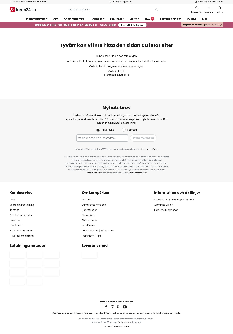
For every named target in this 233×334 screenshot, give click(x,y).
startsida (109, 75)
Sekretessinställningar (63, 313)
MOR (132, 25)
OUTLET (191, 19)
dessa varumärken (149, 149)
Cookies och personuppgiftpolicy (120, 313)
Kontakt (14, 210)
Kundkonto (16, 225)
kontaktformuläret (94, 173)
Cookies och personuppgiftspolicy (174, 199)
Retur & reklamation (21, 230)
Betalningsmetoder (21, 215)
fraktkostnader (124, 322)
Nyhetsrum (107, 230)
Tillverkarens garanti (22, 235)
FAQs (13, 199)
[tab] (44, 214)
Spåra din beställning (22, 204)
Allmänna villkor (163, 204)
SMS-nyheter (89, 220)
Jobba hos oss (90, 230)
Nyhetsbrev (89, 215)
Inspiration (88, 235)
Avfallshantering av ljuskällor (167, 313)
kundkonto (122, 75)
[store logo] (23, 9)
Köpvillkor (99, 313)
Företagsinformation (166, 210)
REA (149, 19)
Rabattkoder (89, 210)
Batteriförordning (144, 313)
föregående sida (115, 66)
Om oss (86, 199)
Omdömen (88, 225)
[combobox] (113, 9)
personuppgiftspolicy (137, 173)
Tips (98, 235)
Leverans (15, 220)
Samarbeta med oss (94, 204)
